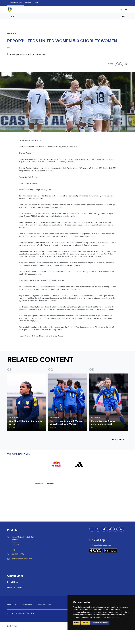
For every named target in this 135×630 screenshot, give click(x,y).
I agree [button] (76, 622)
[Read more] (26, 402)
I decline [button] (85, 622)
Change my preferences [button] (100, 622)
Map (13, 550)
